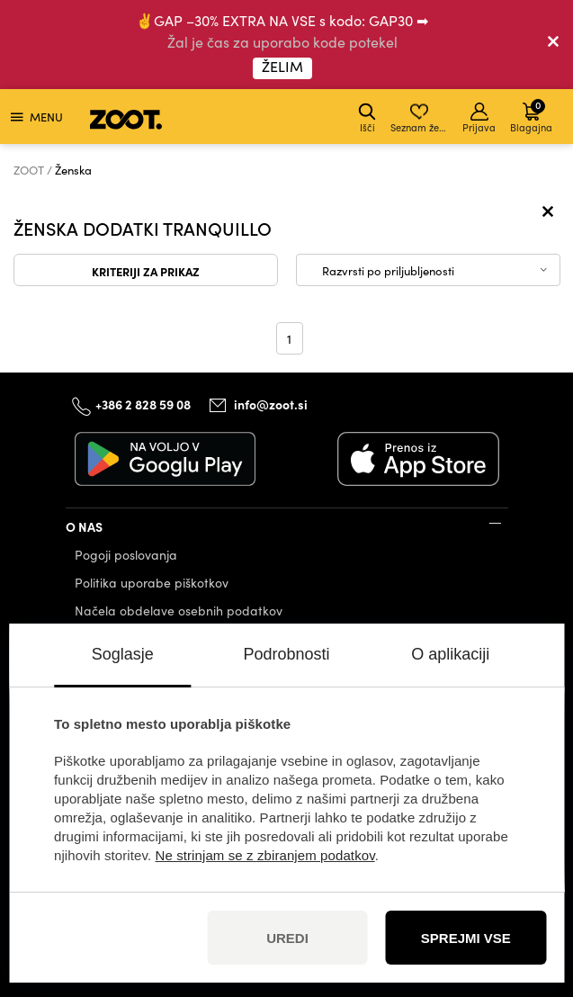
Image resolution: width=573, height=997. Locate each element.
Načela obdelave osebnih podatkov (178, 610)
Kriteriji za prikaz (146, 271)
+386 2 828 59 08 (143, 404)
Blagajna (531, 115)
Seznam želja (420, 118)
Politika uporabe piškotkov (151, 582)
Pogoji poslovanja (126, 554)
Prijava (479, 118)
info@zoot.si (271, 404)
